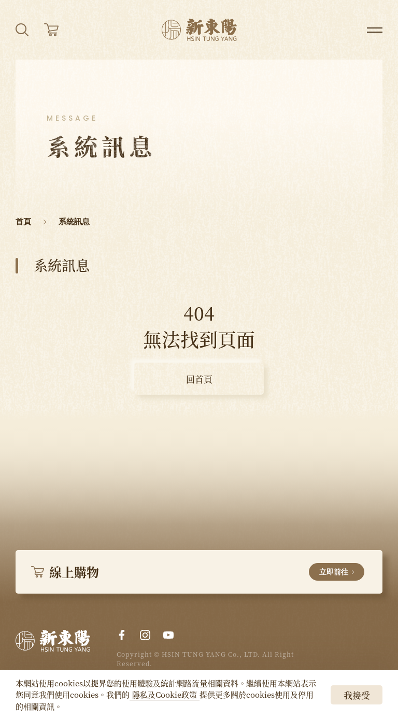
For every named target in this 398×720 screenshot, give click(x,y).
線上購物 (197, 572)
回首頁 (199, 378)
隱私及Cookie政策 (164, 694)
